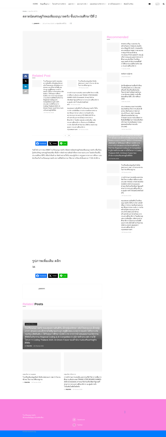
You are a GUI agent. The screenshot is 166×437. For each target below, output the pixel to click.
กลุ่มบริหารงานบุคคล (29, 374)
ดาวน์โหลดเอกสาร (114, 4)
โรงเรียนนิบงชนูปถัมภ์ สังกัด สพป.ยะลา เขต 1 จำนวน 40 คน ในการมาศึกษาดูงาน (88, 83)
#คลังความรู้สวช (126, 74)
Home (35, 4)
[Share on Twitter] (26, 81)
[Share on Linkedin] (26, 86)
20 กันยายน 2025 (48, 112)
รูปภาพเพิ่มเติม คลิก (46, 261)
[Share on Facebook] (26, 76)
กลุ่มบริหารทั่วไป (32, 11)
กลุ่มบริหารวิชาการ (31, 324)
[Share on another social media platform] (26, 91)
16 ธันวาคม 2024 (126, 129)
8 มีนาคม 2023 (125, 101)
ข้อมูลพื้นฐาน (44, 4)
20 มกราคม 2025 (48, 23)
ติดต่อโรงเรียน (128, 4)
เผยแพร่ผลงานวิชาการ (97, 4)
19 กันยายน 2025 (83, 87)
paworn (36, 23)
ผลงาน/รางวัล (81, 4)
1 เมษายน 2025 (125, 68)
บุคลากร (71, 4)
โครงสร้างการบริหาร (59, 4)
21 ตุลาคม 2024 (125, 76)
